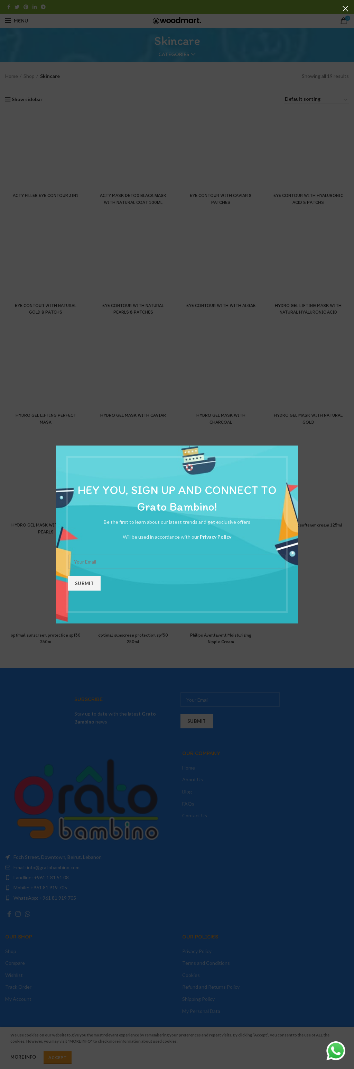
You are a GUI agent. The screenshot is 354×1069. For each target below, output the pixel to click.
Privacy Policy (215, 537)
